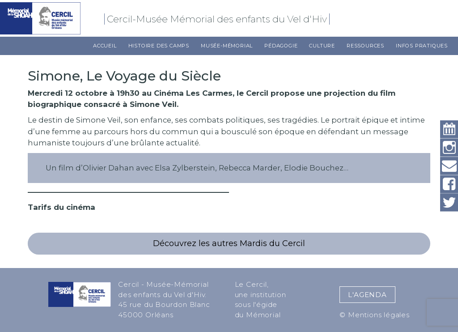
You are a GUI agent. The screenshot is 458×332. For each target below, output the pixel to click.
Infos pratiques (422, 46)
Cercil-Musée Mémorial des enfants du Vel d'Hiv (218, 19)
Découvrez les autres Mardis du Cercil (229, 243)
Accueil (105, 46)
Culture (322, 46)
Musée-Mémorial (227, 46)
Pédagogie (280, 46)
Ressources (365, 46)
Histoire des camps (158, 46)
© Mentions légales (374, 315)
